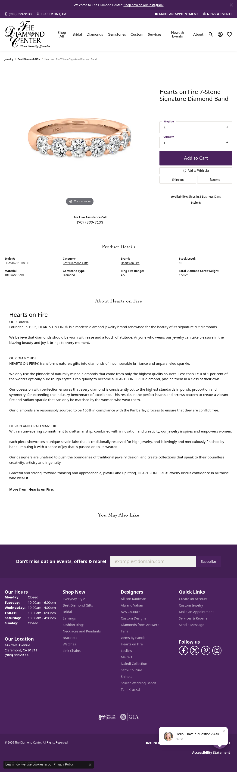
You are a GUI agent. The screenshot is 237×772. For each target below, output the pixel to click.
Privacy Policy (63, 764)
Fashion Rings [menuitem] (73, 625)
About (198, 34)
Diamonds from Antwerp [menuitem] (140, 625)
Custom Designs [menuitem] (133, 618)
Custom (137, 34)
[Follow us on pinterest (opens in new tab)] (205, 650)
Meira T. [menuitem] (127, 657)
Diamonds (95, 34)
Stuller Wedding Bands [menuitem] (138, 683)
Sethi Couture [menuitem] (131, 670)
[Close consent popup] (90, 764)
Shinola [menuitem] (126, 676)
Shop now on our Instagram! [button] (144, 5)
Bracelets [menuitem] (70, 637)
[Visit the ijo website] (107, 717)
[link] (18, 14)
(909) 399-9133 (90, 222)
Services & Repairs (193, 618)
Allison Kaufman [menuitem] (133, 599)
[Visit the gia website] (129, 717)
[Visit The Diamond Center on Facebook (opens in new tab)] (183, 650)
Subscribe (208, 561)
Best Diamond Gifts (29, 59)
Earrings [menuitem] (69, 618)
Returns (215, 180)
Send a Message (191, 625)
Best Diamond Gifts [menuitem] (78, 605)
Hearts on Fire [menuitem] (132, 644)
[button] (211, 34)
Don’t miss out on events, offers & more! (61, 561)
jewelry (9, 59)
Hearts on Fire (130, 263)
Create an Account (193, 599)
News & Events (177, 34)
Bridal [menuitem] (67, 612)
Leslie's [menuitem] (126, 650)
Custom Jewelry (191, 605)
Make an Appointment (196, 612)
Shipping (178, 180)
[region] (79, 137)
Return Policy (157, 743)
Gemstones (117, 34)
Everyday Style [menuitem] (74, 599)
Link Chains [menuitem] (72, 650)
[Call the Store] (16, 655)
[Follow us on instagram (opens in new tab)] (216, 650)
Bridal (77, 34)
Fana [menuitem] (124, 631)
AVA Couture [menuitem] (130, 612)
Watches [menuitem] (69, 644)
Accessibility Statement (211, 752)
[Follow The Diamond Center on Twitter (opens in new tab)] (194, 650)
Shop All (62, 34)
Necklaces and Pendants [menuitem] (82, 631)
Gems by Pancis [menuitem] (133, 637)
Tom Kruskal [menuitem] (130, 689)
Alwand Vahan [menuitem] (132, 605)
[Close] (231, 5)
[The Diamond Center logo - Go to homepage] (27, 34)
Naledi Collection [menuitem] (134, 663)
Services (154, 34)
